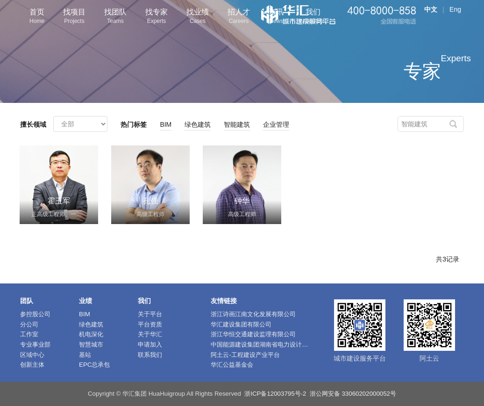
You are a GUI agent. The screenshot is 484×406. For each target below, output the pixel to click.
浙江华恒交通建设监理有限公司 (253, 334)
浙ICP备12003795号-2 (275, 393)
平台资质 (150, 324)
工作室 (29, 334)
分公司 (29, 324)
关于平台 (150, 314)
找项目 (74, 17)
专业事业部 (35, 344)
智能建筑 (237, 124)
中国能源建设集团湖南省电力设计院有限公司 (271, 344)
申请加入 (150, 344)
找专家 (156, 17)
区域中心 (32, 354)
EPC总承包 (94, 364)
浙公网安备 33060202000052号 (353, 393)
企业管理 (276, 124)
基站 (85, 354)
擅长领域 (33, 124)
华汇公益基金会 (232, 364)
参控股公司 (35, 314)
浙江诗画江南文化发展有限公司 (253, 314)
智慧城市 (91, 344)
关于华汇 (150, 334)
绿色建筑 (198, 124)
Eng (455, 9)
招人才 (239, 17)
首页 (36, 17)
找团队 (115, 17)
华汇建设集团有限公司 (241, 324)
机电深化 (91, 334)
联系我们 (150, 354)
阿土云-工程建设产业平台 (245, 354)
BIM (165, 124)
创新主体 (32, 364)
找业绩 (197, 17)
